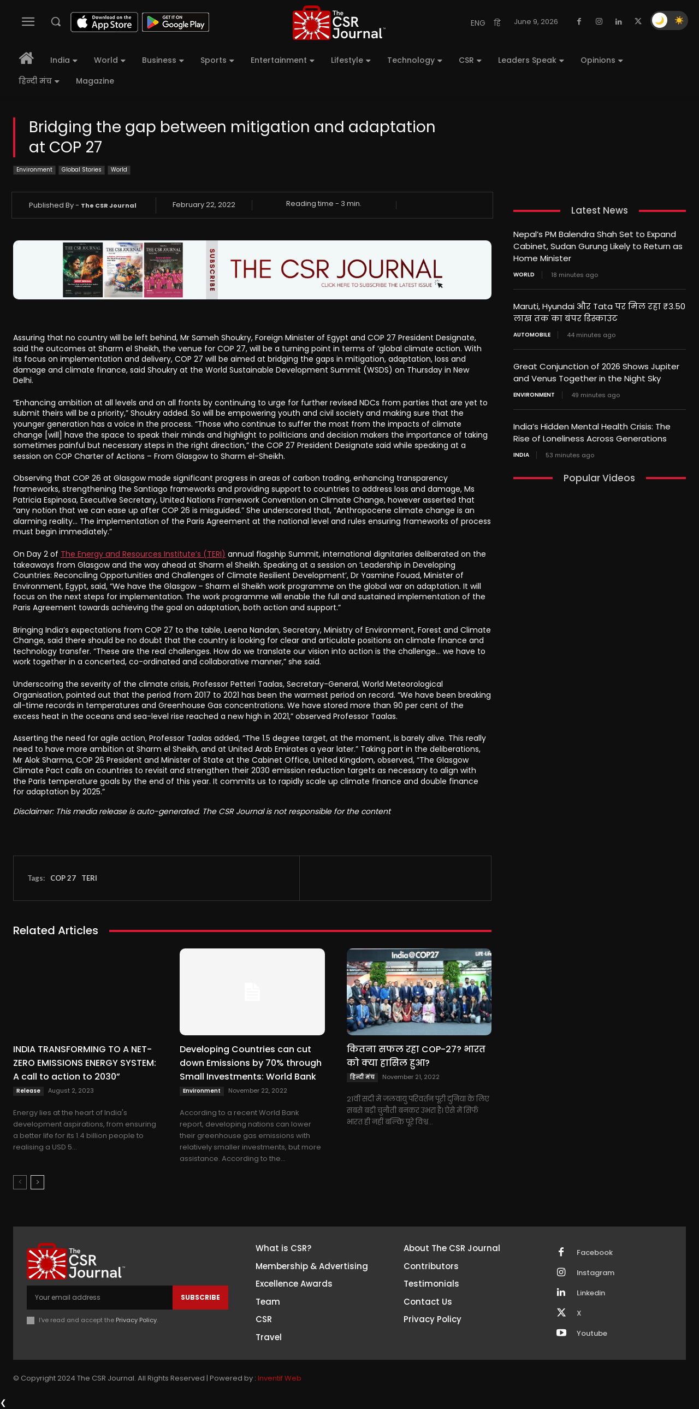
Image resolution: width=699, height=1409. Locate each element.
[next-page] (37, 1182)
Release (28, 1091)
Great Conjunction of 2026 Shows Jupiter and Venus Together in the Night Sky (596, 369)
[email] (100, 1298)
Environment (34, 170)
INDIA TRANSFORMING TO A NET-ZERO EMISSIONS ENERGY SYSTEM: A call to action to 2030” (84, 1063)
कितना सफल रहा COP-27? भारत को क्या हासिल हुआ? (416, 1056)
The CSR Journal (109, 205)
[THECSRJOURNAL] (339, 22)
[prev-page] (20, 1182)
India (521, 450)
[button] (56, 21)
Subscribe (200, 1297)
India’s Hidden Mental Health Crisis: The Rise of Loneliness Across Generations (592, 428)
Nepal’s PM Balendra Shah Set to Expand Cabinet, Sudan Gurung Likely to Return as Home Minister (598, 245)
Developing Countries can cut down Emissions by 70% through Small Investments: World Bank (251, 1063)
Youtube (592, 1334)
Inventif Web (279, 1378)
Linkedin (591, 1293)
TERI (89, 878)
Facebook (595, 1253)
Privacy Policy (136, 1320)
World (119, 170)
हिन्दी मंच (362, 1077)
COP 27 (63, 878)
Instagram (596, 1273)
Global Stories (81, 170)
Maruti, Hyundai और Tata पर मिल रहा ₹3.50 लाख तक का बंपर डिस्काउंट (599, 310)
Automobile (531, 332)
